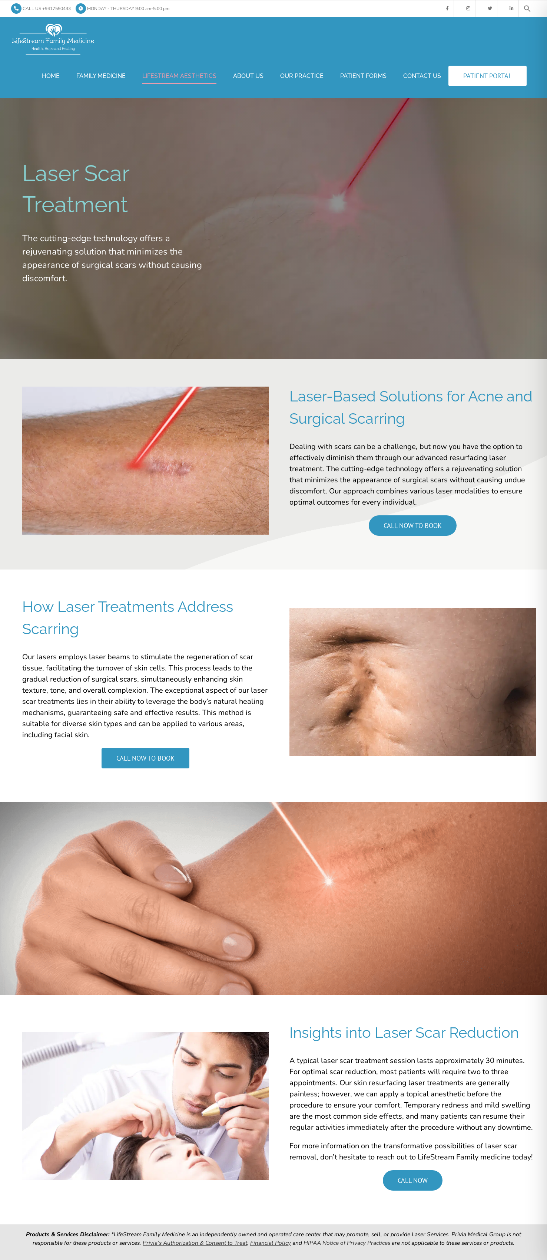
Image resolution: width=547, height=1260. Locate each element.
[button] (527, 8)
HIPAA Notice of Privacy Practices (347, 1243)
